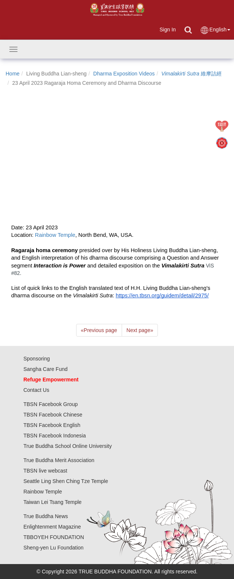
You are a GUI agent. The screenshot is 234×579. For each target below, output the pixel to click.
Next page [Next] (140, 330)
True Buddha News (46, 516)
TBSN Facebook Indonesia (55, 436)
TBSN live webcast (45, 471)
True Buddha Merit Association (59, 460)
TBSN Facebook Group (51, 404)
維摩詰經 (191, 74)
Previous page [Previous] (99, 330)
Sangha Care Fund (46, 369)
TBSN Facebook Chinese (53, 415)
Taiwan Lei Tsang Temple (53, 502)
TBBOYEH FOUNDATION (54, 537)
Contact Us (36, 390)
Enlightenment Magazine (52, 527)
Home (12, 74)
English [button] (215, 30)
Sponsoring (37, 359)
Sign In (167, 29)
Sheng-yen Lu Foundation (54, 548)
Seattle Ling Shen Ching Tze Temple (66, 481)
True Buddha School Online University (68, 446)
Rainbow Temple (43, 492)
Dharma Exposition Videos (124, 74)
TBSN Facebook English (52, 425)
